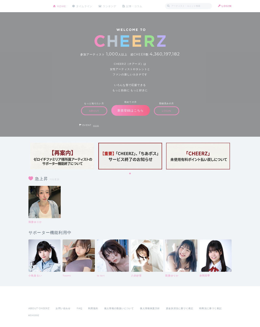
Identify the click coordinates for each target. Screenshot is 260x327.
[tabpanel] (62, 156)
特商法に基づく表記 (210, 308)
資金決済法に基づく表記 (179, 308)
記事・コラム (135, 6)
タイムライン (84, 6)
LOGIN (227, 6)
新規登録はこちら (130, 110)
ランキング (110, 6)
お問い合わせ (63, 308)
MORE (96, 126)
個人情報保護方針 (150, 308)
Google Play (59, 299)
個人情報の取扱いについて (119, 308)
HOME (61, 6)
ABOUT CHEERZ (39, 308)
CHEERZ (37, 6)
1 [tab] (130, 174)
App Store (37, 299)
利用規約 (93, 308)
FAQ (79, 308)
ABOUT (94, 110)
